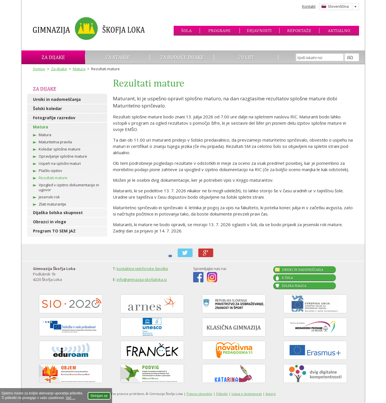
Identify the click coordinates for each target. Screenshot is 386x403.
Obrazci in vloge (49, 221)
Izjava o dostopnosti (247, 394)
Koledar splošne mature (60, 149)
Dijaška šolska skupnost (58, 212)
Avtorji (271, 394)
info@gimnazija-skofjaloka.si (142, 279)
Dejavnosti (259, 30)
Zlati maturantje (52, 204)
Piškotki (222, 394)
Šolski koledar (47, 108)
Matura (79, 68)
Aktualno (339, 30)
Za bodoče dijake (182, 57)
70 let (246, 57)
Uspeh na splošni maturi (60, 163)
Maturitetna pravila (55, 141)
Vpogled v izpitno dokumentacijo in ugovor (69, 187)
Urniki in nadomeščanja (57, 99)
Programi (219, 30)
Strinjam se (99, 396)
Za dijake (53, 57)
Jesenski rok (49, 196)
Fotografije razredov (54, 117)
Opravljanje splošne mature (63, 156)
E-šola (287, 278)
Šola (186, 30)
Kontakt (309, 6)
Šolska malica (294, 286)
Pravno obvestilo (199, 394)
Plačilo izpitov (50, 170)
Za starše (117, 57)
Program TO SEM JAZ (54, 231)
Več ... (70, 398)
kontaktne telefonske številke (142, 268)
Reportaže (299, 30)
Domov (39, 68)
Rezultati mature (53, 177)
